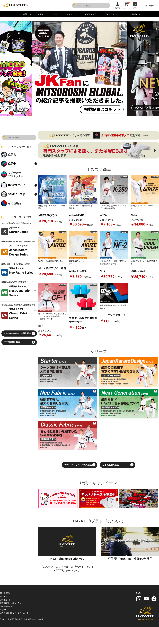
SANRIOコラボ (112, 14)
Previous (3, 69)
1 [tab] (75, 119)
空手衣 (12, 154)
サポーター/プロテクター (15, 174)
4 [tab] (80, 119)
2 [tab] (77, 119)
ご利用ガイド (5, 600)
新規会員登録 (5, 593)
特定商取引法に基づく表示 (10, 603)
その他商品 (14, 203)
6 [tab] (84, 119)
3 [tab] (78, 119)
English (152, 6)
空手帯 (40, 14)
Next (155, 69)
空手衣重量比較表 (12, 342)
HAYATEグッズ (16, 185)
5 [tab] (82, 119)
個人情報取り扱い (7, 606)
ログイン (3, 596)
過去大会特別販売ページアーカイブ (14, 613)
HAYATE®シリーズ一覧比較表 (17, 333)
